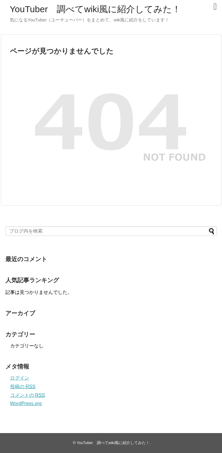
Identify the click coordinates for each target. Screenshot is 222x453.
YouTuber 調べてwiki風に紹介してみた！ (95, 9)
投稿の (22, 386)
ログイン (19, 377)
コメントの (27, 395)
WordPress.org (26, 403)
